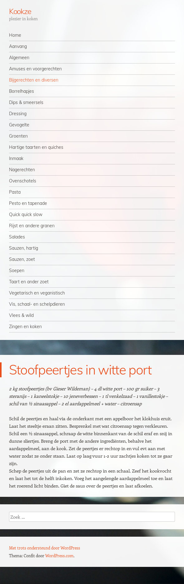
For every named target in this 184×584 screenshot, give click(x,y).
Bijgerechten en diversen (33, 80)
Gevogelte (19, 125)
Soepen (16, 270)
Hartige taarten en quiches (36, 147)
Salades (17, 237)
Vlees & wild (21, 315)
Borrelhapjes (21, 91)
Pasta (15, 192)
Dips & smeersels (26, 102)
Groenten (18, 136)
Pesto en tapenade (28, 203)
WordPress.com (59, 555)
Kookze (20, 11)
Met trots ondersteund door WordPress (44, 547)
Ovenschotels (22, 181)
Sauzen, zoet (22, 259)
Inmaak (16, 158)
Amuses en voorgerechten (35, 69)
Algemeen (19, 57)
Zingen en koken (25, 326)
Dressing (18, 113)
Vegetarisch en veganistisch (37, 293)
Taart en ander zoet (29, 282)
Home (15, 35)
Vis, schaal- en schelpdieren (37, 304)
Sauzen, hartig (23, 248)
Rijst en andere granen (32, 225)
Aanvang (18, 46)
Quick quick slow (25, 214)
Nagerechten (22, 169)
